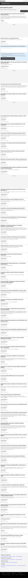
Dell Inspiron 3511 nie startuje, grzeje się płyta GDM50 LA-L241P (14, 404)
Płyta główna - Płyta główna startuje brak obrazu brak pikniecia (13, 142)
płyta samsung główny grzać (4, 556)
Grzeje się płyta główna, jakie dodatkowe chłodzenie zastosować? (14, 329)
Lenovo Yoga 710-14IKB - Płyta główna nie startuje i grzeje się (13, 133)
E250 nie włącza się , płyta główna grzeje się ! (10, 38)
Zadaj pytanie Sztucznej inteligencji (8, 58)
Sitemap (13, 574)
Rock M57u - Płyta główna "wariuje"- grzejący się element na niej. (14, 159)
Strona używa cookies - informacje (6, 574)
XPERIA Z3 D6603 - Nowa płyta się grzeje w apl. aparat (12, 245)
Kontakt (17, 574)
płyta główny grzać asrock (12, 556)
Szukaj (26, 3)
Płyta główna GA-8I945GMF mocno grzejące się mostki (12, 535)
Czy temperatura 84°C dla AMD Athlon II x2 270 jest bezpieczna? (13, 217)
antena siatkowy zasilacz (12, 559)
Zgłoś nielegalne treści (22, 574)
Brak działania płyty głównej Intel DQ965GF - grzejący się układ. (13, 290)
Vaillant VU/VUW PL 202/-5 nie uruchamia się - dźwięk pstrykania (14, 412)
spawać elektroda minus (19, 559)
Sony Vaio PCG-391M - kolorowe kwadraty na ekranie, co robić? (13, 115)
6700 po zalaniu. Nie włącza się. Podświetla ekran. (11, 394)
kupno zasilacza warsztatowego (5, 559)
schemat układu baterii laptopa (5, 562)
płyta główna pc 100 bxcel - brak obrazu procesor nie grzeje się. (13, 236)
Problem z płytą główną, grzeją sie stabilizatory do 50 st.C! (12, 199)
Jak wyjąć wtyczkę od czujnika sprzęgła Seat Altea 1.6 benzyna (9, 565)
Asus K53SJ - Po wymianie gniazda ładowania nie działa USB (13, 208)
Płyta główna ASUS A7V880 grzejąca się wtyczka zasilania (12, 375)
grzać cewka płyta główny (19, 556)
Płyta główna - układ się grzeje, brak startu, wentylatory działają (13, 445)
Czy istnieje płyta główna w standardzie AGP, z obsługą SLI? (12, 484)
